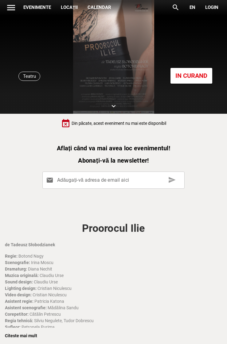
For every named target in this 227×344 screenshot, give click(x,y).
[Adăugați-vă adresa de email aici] (115, 180)
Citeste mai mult (21, 335)
